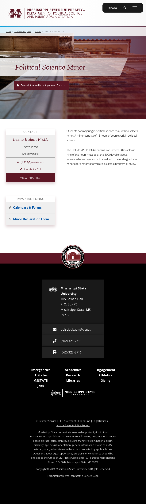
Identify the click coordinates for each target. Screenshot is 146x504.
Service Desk (91, 476)
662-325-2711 (30, 169)
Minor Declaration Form (31, 219)
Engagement (105, 370)
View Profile (37, 177)
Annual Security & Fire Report (73, 425)
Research (73, 375)
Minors (38, 31)
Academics (73, 370)
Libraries (73, 380)
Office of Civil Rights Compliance (66, 457)
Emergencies (40, 370)
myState (114, 6)
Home (8, 31)
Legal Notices (100, 421)
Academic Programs (22, 31)
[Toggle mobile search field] (124, 8)
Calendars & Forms (27, 207)
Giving (105, 380)
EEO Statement (67, 421)
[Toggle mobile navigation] (134, 8)
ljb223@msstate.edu (30, 162)
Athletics (105, 375)
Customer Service (46, 421)
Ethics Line (84, 421)
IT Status (41, 375)
